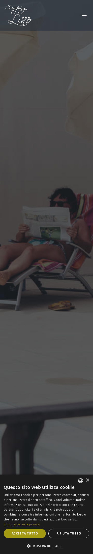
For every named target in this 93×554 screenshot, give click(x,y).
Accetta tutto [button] (25, 533)
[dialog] (46, 514)
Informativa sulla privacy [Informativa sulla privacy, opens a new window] (22, 524)
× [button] (87, 480)
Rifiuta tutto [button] (69, 533)
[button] (46, 545)
